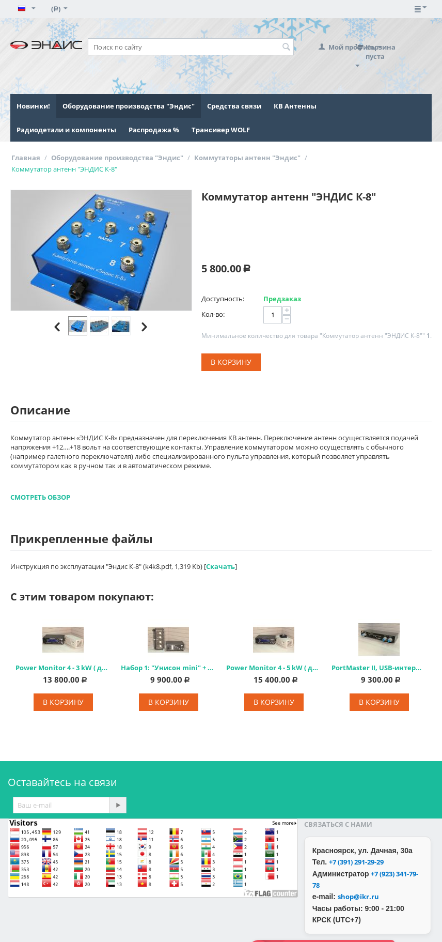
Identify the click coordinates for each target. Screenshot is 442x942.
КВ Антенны (295, 106)
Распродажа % (154, 129)
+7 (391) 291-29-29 (356, 862)
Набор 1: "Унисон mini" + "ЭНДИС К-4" (168, 667)
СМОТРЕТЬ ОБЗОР (40, 497)
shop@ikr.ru (358, 896)
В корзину (231, 362)
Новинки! (33, 106)
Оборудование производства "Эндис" (128, 106)
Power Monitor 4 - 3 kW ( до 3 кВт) (62, 667)
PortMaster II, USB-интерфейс (379, 667)
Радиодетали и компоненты (66, 129)
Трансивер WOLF (221, 129)
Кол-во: (213, 314)
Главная (25, 157)
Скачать (220, 566)
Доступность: (222, 298)
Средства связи (234, 106)
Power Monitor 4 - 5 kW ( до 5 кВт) (273, 667)
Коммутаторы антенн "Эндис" (247, 157)
